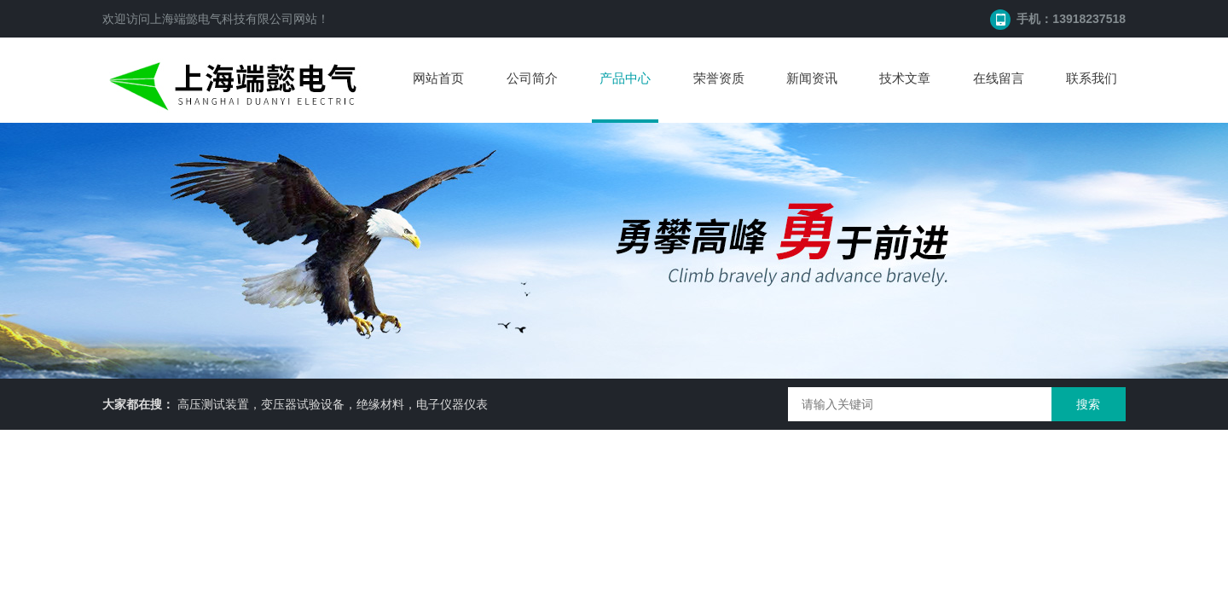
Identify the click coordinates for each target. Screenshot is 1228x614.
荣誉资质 (718, 78)
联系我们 (1091, 78)
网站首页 (438, 78)
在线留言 (998, 78)
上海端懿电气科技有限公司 (221, 19)
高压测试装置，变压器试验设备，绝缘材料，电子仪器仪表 (332, 404)
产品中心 (625, 78)
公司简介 (532, 78)
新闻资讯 (811, 78)
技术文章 (904, 78)
